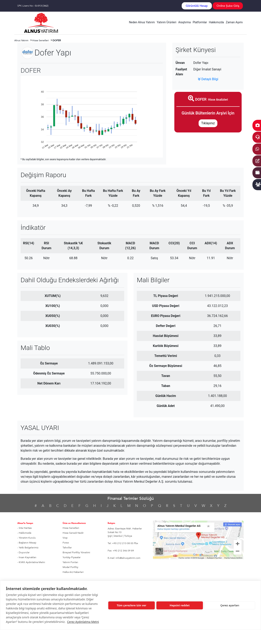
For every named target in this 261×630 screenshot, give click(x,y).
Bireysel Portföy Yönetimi (76, 552)
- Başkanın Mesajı (26, 542)
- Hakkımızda (24, 532)
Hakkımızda (216, 22)
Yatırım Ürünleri (166, 22)
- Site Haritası (24, 528)
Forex (66, 542)
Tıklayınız (208, 123)
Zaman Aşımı (234, 22)
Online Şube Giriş (228, 6)
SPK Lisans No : (32, 5)
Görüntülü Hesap (197, 6)
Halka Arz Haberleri (73, 572)
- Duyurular (23, 552)
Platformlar (200, 22)
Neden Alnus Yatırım (142, 22)
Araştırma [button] (184, 22)
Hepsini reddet (180, 605)
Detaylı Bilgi (208, 79)
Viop (65, 537)
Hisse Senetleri (71, 528)
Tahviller (67, 547)
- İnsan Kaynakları (26, 557)
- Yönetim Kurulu (26, 537)
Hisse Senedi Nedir (73, 532)
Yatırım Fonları (70, 562)
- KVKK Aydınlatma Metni (31, 562)
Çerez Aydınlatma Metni (83, 622)
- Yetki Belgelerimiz (27, 547)
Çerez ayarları (229, 605)
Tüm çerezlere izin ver (131, 605)
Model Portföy (70, 567)
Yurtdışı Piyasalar (72, 557)
